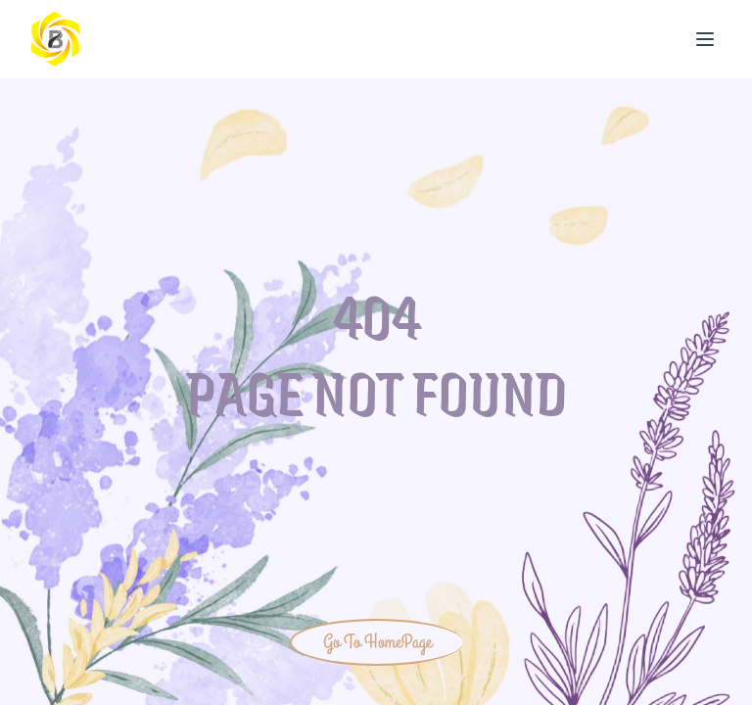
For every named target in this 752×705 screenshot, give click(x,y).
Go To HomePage (377, 642)
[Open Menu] (705, 39)
